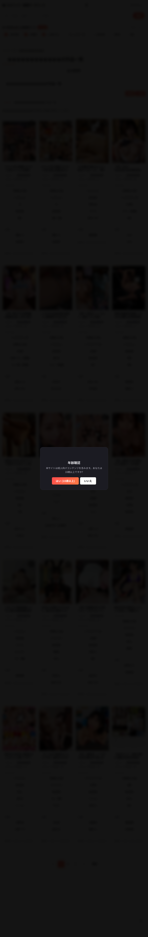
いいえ (88, 481)
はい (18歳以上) (65, 481)
